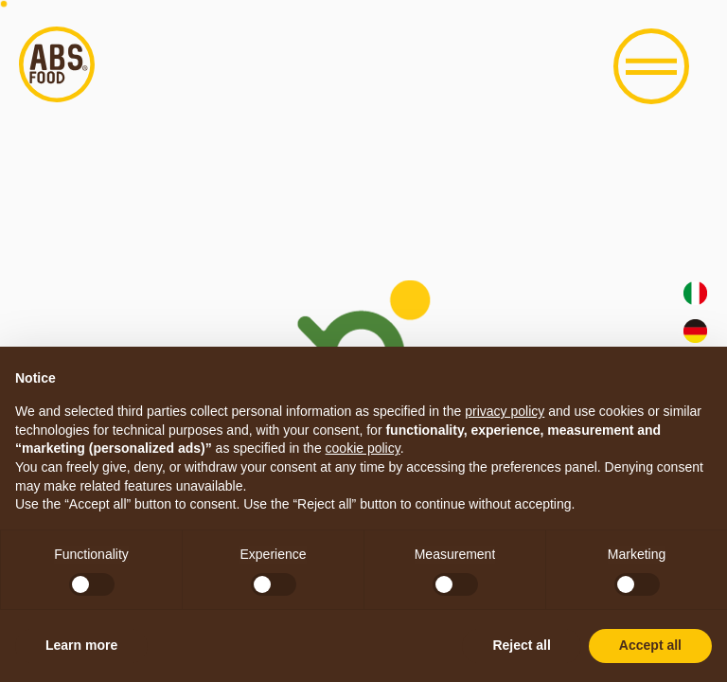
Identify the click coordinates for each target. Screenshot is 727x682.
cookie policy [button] (363, 448)
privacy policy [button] (504, 411)
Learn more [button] (81, 645)
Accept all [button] (650, 645)
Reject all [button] (521, 645)
